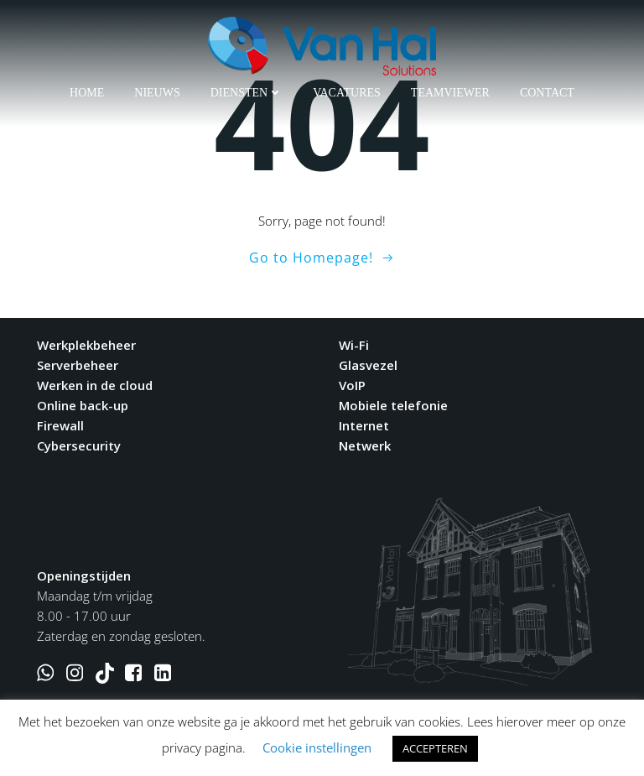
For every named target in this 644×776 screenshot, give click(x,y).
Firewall (60, 425)
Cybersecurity (79, 445)
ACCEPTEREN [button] (435, 748)
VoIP (352, 385)
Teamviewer (450, 92)
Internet (364, 425)
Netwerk (365, 445)
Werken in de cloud (95, 385)
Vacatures (347, 92)
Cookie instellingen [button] (316, 747)
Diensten (246, 92)
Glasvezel (368, 365)
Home (87, 92)
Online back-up (82, 405)
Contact (547, 92)
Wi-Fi (354, 344)
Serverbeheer (77, 365)
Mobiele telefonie (393, 405)
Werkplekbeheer (86, 344)
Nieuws (156, 92)
